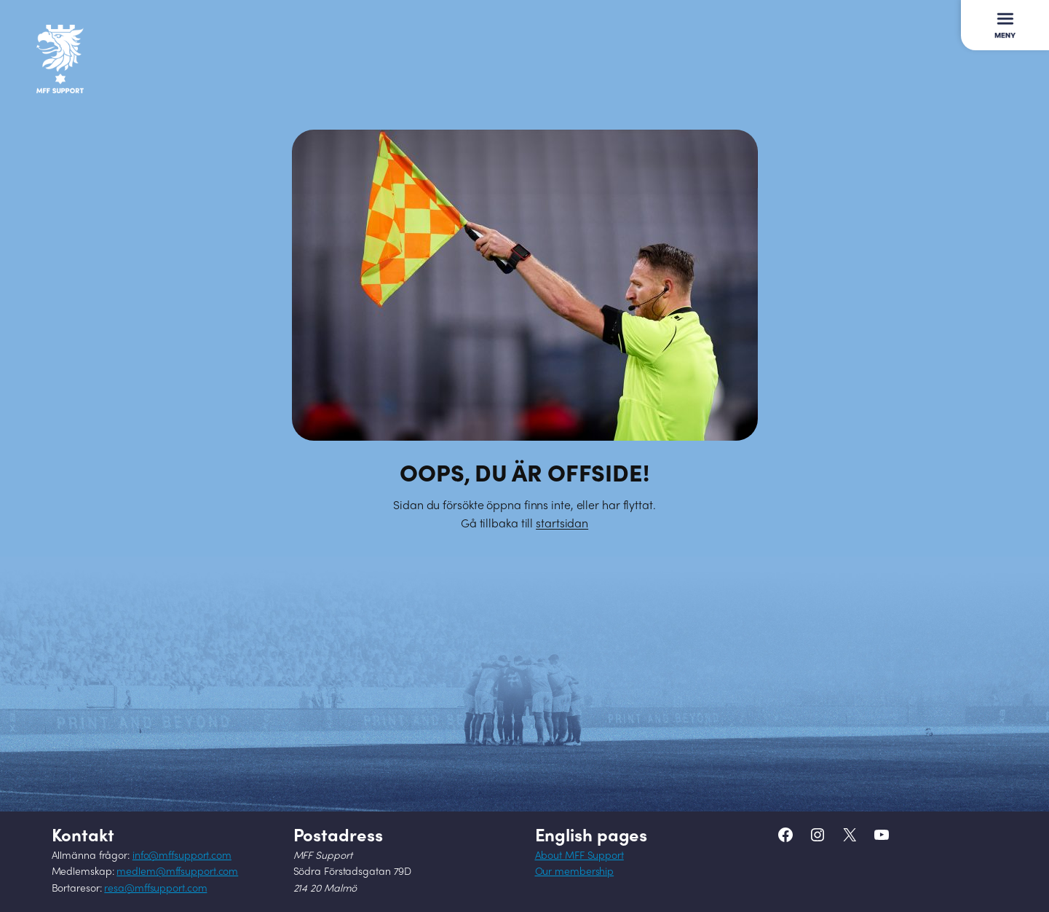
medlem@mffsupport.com (177, 872)
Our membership (574, 872)
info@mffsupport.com (181, 856)
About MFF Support (579, 856)
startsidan (562, 524)
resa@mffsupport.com (155, 889)
